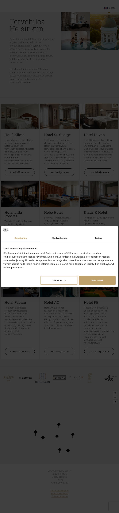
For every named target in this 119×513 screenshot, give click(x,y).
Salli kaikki (97, 280)
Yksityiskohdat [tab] (59, 238)
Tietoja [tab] (98, 238)
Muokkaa (59, 280)
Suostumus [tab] (21, 238)
